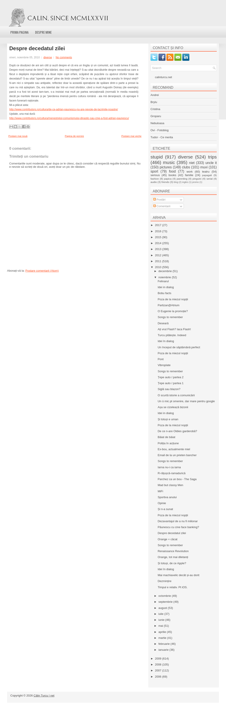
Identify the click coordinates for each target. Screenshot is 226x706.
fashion (155, 178)
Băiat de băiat (166, 437)
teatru (205, 171)
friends (165, 182)
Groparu (156, 116)
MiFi (160, 491)
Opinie (162, 503)
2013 (158, 249)
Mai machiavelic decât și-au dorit (178, 575)
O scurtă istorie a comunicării (176, 395)
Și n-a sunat (165, 509)
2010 (158, 267)
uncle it (211, 163)
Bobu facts (164, 293)
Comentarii (161, 206)
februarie (164, 643)
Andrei (155, 95)
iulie (161, 614)
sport (154, 171)
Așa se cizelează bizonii (173, 407)
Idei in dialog (166, 287)
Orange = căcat (167, 539)
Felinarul (163, 281)
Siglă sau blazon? (169, 389)
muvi (204, 167)
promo (195, 182)
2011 (158, 261)
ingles (185, 182)
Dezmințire (164, 581)
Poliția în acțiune (168, 443)
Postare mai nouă (17, 136)
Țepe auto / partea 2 (170, 377)
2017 (158, 225)
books (172, 175)
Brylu (154, 102)
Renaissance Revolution (173, 551)
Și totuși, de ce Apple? (172, 563)
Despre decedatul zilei (37, 48)
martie (162, 638)
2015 (158, 237)
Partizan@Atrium (168, 305)
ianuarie (164, 649)
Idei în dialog (166, 341)
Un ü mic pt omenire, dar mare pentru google (186, 401)
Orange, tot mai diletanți (173, 557)
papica (167, 178)
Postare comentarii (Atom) (42, 270)
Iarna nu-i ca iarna (169, 467)
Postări (159, 199)
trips (212, 156)
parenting (182, 178)
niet (192, 163)
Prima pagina (19, 32)
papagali (207, 175)
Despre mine (43, 32)
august (163, 608)
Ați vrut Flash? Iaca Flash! (174, 329)
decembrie (165, 271)
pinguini (196, 178)
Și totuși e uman (168, 419)
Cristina (155, 109)
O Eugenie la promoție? (173, 311)
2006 (158, 676)
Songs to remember (170, 317)
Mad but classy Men (170, 485)
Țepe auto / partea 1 (170, 383)
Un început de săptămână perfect (179, 347)
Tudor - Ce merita (162, 137)
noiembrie (165, 277)
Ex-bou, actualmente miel (174, 449)
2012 (158, 255)
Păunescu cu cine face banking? (178, 527)
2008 (158, 664)
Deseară (163, 323)
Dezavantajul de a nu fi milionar (178, 521)
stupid (157, 156)
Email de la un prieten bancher (177, 455)
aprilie (162, 632)
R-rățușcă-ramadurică (171, 473)
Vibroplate (164, 365)
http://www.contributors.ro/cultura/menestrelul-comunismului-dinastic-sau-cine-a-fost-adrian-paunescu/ (69, 118)
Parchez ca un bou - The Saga (177, 479)
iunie (161, 619)
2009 (158, 658)
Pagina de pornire (74, 136)
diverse (47, 57)
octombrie (165, 595)
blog (176, 182)
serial (209, 178)
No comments (64, 57)
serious (155, 175)
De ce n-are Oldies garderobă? (177, 431)
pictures (166, 167)
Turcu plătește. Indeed (172, 335)
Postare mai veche (131, 136)
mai (161, 625)
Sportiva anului (167, 497)
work (189, 171)
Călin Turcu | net (44, 695)
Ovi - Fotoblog (160, 130)
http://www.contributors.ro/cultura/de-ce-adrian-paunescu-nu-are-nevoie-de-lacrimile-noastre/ (63, 109)
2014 (158, 243)
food (172, 171)
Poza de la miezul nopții (173, 299)
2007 (158, 670)
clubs (186, 167)
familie (189, 175)
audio (154, 182)
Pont (161, 359)
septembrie (165, 601)
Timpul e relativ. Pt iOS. (172, 587)
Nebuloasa (157, 123)
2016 (158, 231)
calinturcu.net (163, 77)
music (169, 162)
